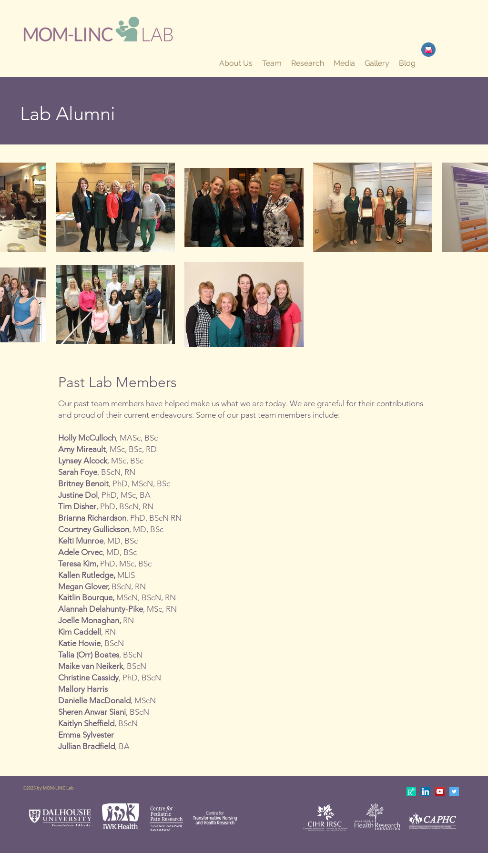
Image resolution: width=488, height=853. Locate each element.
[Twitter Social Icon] (454, 791)
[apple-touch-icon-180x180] (411, 791)
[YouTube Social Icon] (440, 791)
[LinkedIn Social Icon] (425, 791)
